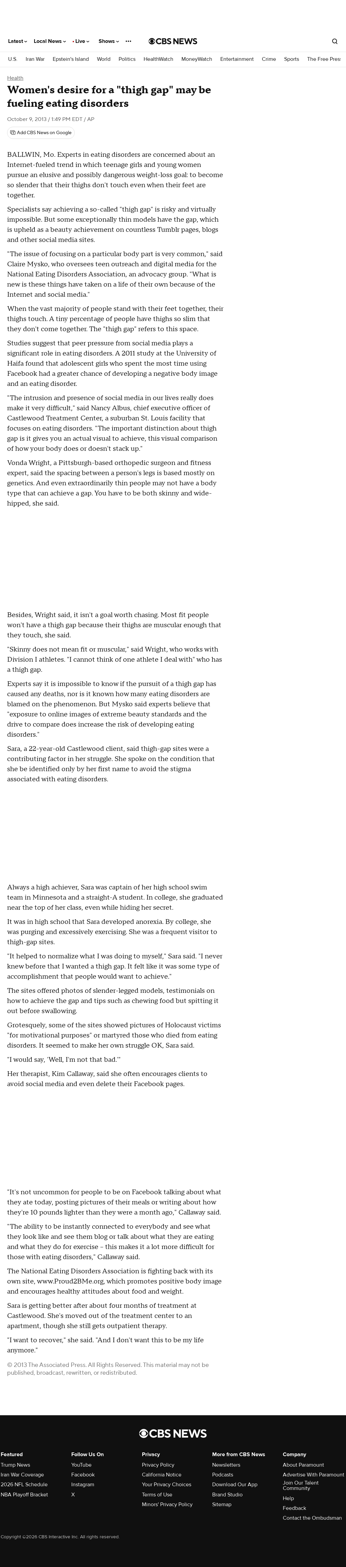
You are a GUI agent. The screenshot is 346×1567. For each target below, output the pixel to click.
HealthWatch (158, 59)
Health (15, 78)
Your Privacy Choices (166, 1484)
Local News (50, 41)
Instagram (82, 1484)
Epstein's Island (71, 59)
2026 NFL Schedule (24, 1484)
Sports (291, 59)
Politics (127, 59)
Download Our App (234, 1484)
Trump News (15, 1465)
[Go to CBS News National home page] (173, 41)
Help (288, 1498)
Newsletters (226, 1465)
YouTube (81, 1465)
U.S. (13, 59)
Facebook (83, 1474)
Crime (269, 59)
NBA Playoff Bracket (24, 1494)
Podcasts (222, 1474)
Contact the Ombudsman (312, 1518)
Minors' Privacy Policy (167, 1504)
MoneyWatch (196, 59)
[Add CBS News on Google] (41, 133)
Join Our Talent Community (301, 1485)
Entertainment (237, 59)
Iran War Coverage (22, 1474)
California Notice (161, 1474)
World (103, 59)
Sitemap (221, 1504)
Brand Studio (227, 1494)
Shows (109, 41)
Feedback (294, 1508)
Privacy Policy (158, 1465)
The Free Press (324, 59)
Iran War (35, 59)
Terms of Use (157, 1494)
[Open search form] (335, 41)
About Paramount (303, 1465)
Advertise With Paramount (313, 1474)
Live (82, 41)
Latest (17, 41)
